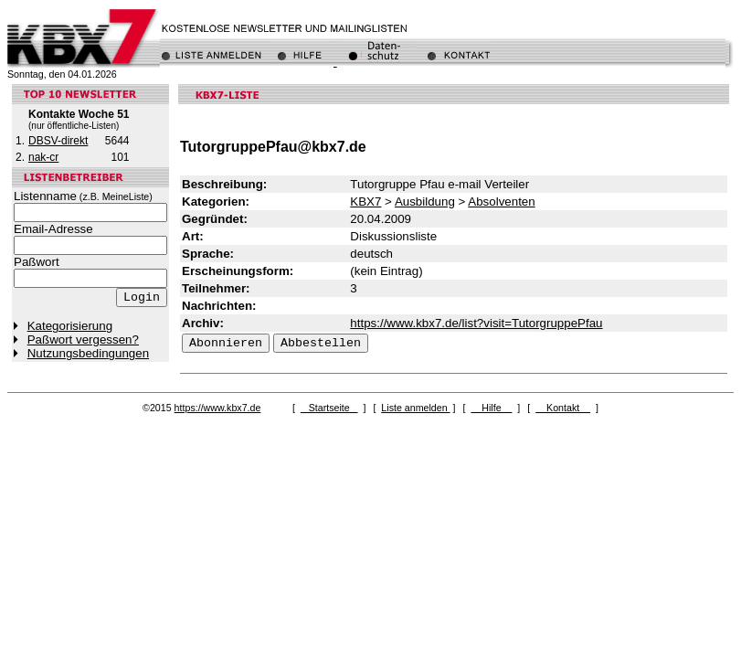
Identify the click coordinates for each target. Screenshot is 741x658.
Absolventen (501, 201)
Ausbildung (425, 201)
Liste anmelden (415, 407)
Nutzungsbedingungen (88, 353)
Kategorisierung (69, 326)
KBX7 (365, 201)
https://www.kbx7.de (218, 407)
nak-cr (43, 157)
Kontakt (562, 407)
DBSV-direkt (58, 140)
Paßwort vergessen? (83, 339)
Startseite (329, 407)
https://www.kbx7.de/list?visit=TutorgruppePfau (476, 323)
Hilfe (491, 407)
